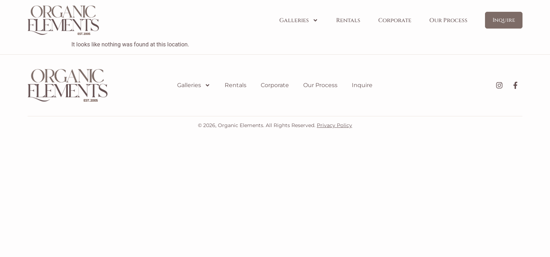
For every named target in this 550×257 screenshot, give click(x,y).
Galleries (298, 20)
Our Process (448, 20)
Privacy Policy (334, 125)
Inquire (362, 85)
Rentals (348, 20)
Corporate (394, 20)
